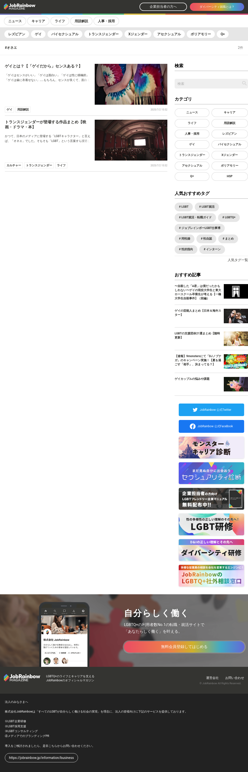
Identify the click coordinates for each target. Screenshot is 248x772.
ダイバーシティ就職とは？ (217, 6)
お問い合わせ (234, 678)
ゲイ (38, 34)
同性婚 (185, 238)
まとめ (229, 238)
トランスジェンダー (103, 34)
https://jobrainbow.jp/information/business (41, 758)
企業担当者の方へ (163, 6)
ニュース (15, 21)
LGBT (184, 206)
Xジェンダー (137, 34)
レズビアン (16, 34)
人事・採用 (106, 21)
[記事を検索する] (244, 83)
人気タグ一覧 (238, 260)
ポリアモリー (201, 34)
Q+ (223, 34)
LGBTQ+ (229, 217)
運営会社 (212, 678)
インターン (213, 249)
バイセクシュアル (64, 34)
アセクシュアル (169, 34)
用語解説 (81, 21)
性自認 (207, 238)
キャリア (38, 21)
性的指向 (187, 249)
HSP (229, 176)
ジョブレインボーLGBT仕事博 (200, 228)
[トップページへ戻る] (32, 7)
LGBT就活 (207, 206)
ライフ (60, 21)
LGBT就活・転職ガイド (196, 217)
